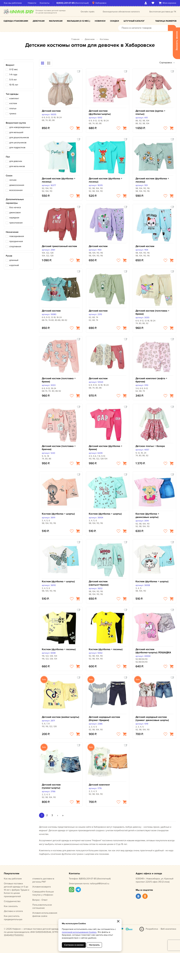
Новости (32, 3)
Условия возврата (41, 886)
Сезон (9, 175)
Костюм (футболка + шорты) (58, 513)
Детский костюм (51, 110)
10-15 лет (13, 84)
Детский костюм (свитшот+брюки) (98, 583)
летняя (12, 180)
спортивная (15, 246)
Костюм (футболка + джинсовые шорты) (147, 515)
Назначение (12, 232)
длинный (13, 260)
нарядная (14, 217)
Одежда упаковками (16, 21)
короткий (14, 265)
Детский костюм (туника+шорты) (51, 786)
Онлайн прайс (88, 11)
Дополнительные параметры (15, 201)
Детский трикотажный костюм (59, 246)
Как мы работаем (13, 3)
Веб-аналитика (168, 929)
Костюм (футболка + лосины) (59, 649)
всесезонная (15, 190)
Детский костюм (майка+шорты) (60, 716)
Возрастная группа (16, 122)
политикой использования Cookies (79, 932)
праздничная (16, 241)
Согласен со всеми (73, 945)
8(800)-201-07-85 (65, 3)
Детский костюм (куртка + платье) (150, 112)
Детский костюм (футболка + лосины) (58, 180)
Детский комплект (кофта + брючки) (151, 380)
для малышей (16, 132)
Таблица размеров (165, 21)
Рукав (9, 255)
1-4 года (13, 74)
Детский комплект (99, 784)
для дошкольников (19, 137)
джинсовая (15, 212)
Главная (75, 39)
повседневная (16, 236)
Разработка (152, 929)
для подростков (17, 147)
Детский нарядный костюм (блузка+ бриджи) (104, 718)
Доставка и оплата (13, 911)
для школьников (17, 142)
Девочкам (38, 21)
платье (12, 108)
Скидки (114, 21)
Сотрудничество (12, 901)
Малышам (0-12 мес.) (78, 21)
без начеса (15, 207)
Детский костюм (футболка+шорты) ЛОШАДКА (153, 651)
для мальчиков (17, 166)
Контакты (44, 3)
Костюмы (104, 39)
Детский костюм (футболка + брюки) (105, 448)
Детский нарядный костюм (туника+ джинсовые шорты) (152, 718)
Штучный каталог (134, 21)
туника (12, 113)
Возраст (10, 65)
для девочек (15, 161)
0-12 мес (13, 69)
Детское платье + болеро (150, 446)
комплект (14, 98)
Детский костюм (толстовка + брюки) (152, 312)
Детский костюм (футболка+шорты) (100, 112)
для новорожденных (19, 127)
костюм (13, 103)
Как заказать (11, 906)
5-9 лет (13, 79)
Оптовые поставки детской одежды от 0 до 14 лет (16, 890)
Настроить (94, 945)
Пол (8, 156)
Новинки (100, 21)
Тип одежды (12, 94)
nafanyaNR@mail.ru (99, 883)
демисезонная (16, 185)
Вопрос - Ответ (39, 900)
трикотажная (15, 222)
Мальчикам (55, 21)
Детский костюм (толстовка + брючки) (59, 448)
